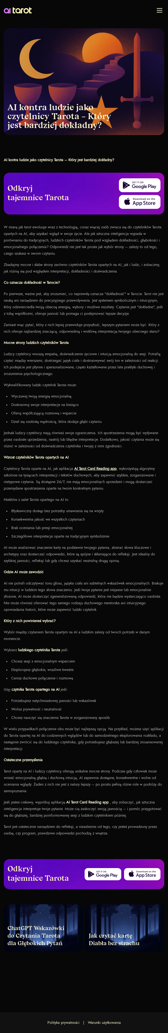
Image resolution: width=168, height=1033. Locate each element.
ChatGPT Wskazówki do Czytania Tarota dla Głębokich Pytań (36, 936)
